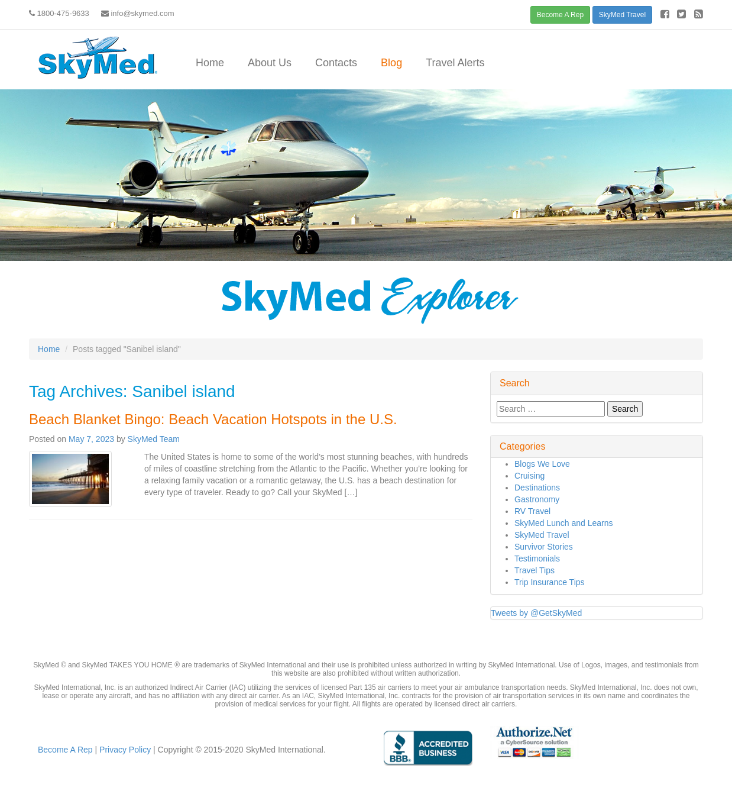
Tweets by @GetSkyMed (536, 613)
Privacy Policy (124, 749)
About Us (269, 63)
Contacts (336, 63)
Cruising (529, 475)
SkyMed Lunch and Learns (563, 523)
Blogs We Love (542, 464)
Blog (391, 63)
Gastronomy (536, 499)
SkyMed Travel (622, 15)
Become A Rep (560, 15)
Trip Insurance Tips (549, 582)
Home (210, 63)
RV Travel (532, 511)
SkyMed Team (154, 439)
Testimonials (537, 558)
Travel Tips (534, 570)
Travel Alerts (455, 63)
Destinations (537, 487)
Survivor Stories (543, 546)
